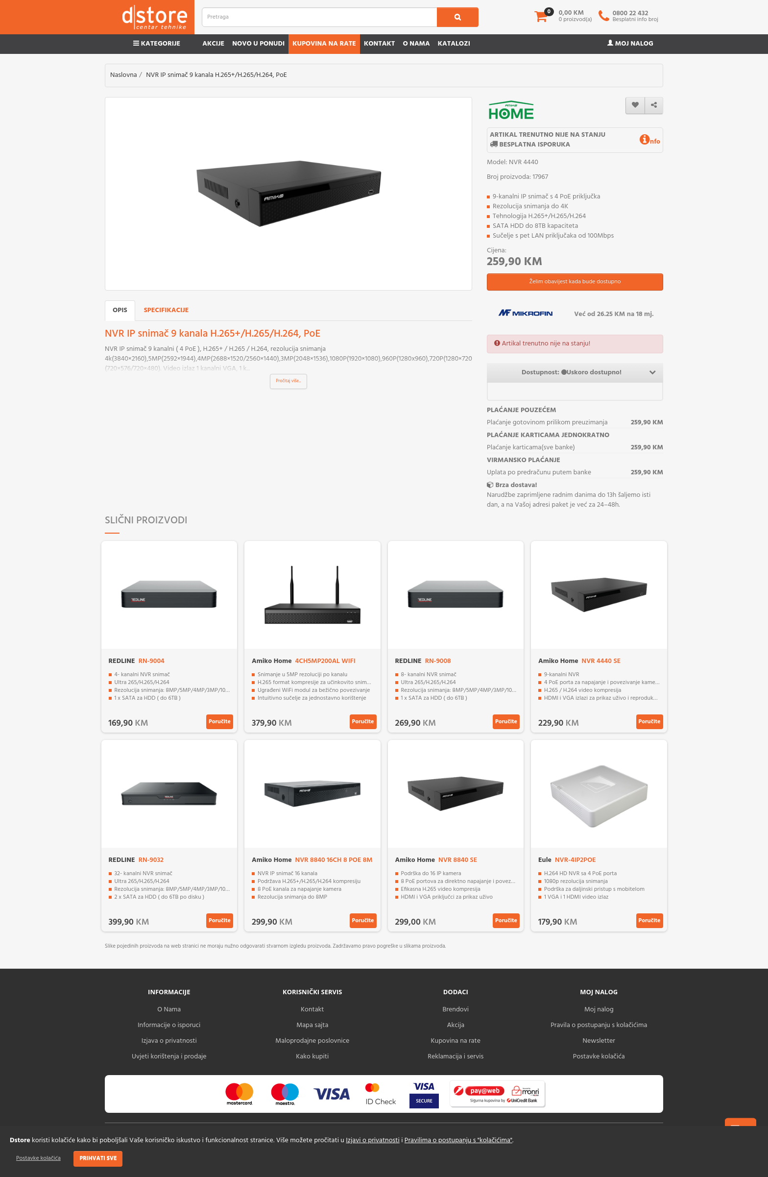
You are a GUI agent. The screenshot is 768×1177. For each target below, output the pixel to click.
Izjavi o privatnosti (372, 1140)
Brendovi (455, 1009)
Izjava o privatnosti (169, 1041)
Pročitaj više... (288, 381)
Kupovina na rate (324, 43)
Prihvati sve (98, 1158)
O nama (416, 43)
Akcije (213, 43)
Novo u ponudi (258, 43)
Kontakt (379, 43)
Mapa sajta (312, 1025)
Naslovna (123, 75)
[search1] (458, 17)
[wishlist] (635, 105)
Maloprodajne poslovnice (312, 1041)
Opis (120, 310)
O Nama (169, 1009)
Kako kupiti (312, 1056)
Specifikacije (166, 310)
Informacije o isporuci (169, 1025)
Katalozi (454, 43)
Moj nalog (630, 43)
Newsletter (599, 1041)
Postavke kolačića (38, 1158)
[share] (654, 105)
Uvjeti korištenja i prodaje (169, 1056)
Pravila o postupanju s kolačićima (599, 1025)
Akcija (455, 1025)
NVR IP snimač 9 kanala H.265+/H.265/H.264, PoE (216, 75)
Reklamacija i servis (455, 1056)
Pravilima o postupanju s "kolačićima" (458, 1140)
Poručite (220, 722)
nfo (650, 141)
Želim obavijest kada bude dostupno (575, 282)
